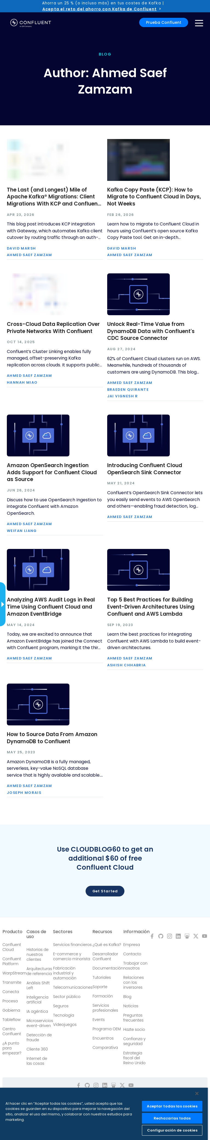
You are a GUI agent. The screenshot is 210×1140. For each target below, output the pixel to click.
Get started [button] (105, 891)
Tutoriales (101, 977)
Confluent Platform (11, 961)
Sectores (62, 932)
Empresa (131, 944)
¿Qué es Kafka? (106, 944)
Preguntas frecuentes (133, 1017)
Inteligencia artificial (37, 999)
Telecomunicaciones (72, 987)
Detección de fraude (39, 1037)
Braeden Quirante (128, 390)
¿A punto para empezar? (11, 1048)
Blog (127, 996)
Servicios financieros (72, 944)
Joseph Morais (24, 793)
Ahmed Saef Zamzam (29, 255)
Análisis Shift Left (38, 985)
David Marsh (21, 249)
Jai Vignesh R (122, 396)
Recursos (102, 932)
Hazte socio (134, 1029)
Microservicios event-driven (40, 1023)
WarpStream (14, 973)
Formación (102, 996)
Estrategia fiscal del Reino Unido (134, 1058)
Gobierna (11, 1010)
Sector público (66, 996)
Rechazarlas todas (172, 1118)
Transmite (11, 982)
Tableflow (11, 1019)
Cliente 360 (37, 1049)
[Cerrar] (197, 1093)
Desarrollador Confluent (105, 956)
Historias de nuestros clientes (38, 954)
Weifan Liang (22, 531)
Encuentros (102, 1038)
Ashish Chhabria (126, 665)
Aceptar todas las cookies (172, 1106)
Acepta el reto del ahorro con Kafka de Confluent (99, 9)
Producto (12, 932)
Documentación (107, 968)
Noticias (130, 1006)
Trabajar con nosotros (135, 965)
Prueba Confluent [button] (163, 22)
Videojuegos (65, 1024)
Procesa (10, 1001)
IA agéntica (37, 1011)
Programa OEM (106, 1029)
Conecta (10, 991)
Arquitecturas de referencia (39, 971)
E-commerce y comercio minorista (71, 956)
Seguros (60, 1006)
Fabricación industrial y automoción (64, 973)
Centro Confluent (11, 1031)
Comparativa (105, 1047)
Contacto (132, 954)
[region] (104, 1114)
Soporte (99, 986)
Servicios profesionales (105, 1008)
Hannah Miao (22, 383)
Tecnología (63, 1015)
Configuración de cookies (172, 1130)
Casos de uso (36, 934)
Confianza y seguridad (134, 1041)
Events (98, 1019)
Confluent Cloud (11, 947)
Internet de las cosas (37, 1061)
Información (136, 932)
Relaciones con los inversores (133, 982)
